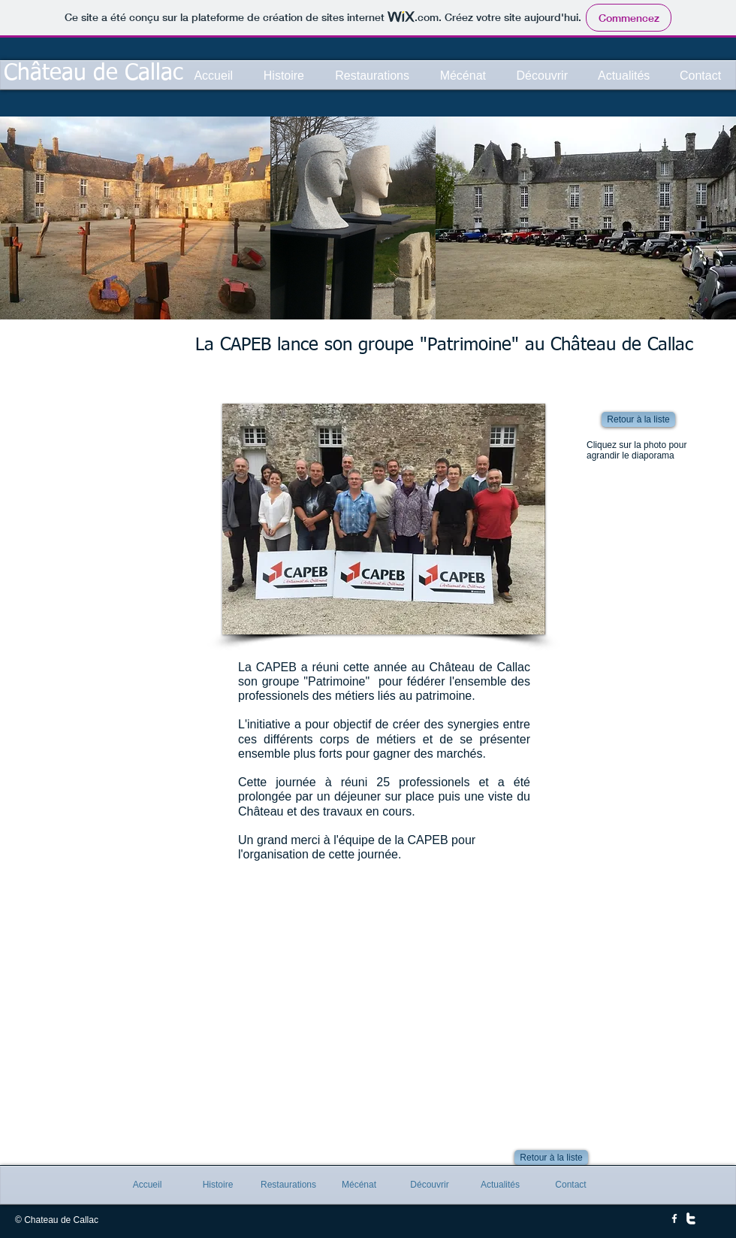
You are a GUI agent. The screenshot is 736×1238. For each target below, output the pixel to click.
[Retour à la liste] (638, 419)
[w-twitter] (691, 1218)
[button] (383, 519)
